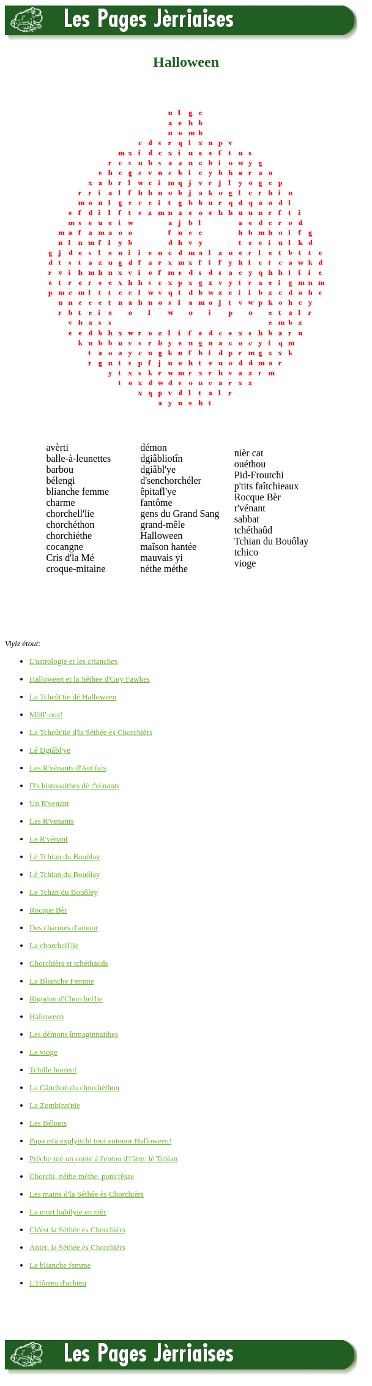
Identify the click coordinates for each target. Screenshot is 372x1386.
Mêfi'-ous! (45, 714)
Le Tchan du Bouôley (63, 892)
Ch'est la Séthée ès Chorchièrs (77, 1229)
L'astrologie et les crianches (73, 661)
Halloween (46, 1016)
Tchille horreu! (52, 1069)
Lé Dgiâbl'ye (49, 750)
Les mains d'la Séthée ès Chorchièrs (86, 1194)
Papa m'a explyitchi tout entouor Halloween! (100, 1140)
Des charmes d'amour (63, 927)
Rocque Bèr (48, 909)
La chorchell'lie (54, 945)
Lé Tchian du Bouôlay (64, 856)
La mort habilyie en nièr (67, 1211)
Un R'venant (49, 803)
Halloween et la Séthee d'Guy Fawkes (89, 679)
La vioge (43, 1051)
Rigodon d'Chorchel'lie (66, 998)
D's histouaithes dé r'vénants (74, 785)
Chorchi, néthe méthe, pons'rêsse (81, 1176)
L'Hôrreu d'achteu (57, 1282)
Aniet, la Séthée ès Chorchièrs (77, 1247)
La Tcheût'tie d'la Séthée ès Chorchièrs (90, 732)
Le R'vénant (48, 838)
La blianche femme (60, 1265)
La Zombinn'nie (54, 1105)
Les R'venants (51, 821)
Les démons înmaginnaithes (73, 1034)
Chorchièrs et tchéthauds (68, 963)
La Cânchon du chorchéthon (74, 1087)
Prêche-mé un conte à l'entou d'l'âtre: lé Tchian (103, 1158)
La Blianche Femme (61, 980)
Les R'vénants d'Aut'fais (67, 767)
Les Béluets (48, 1123)
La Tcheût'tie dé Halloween (72, 696)
